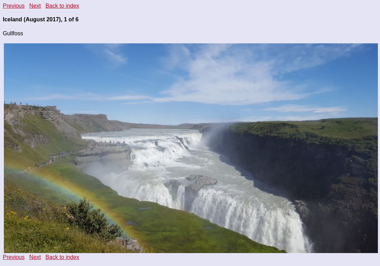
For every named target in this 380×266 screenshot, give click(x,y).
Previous (14, 6)
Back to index (62, 6)
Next (35, 6)
